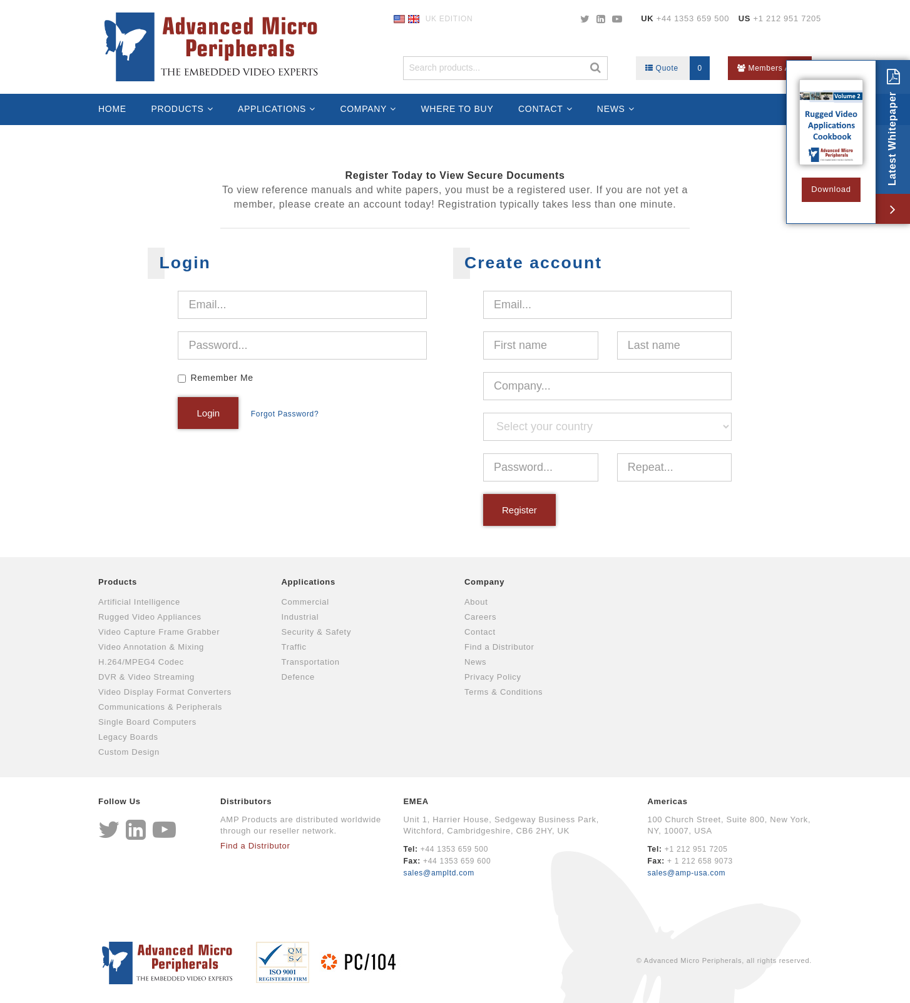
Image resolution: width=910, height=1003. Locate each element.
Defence (298, 677)
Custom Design (129, 752)
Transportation (311, 662)
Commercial (305, 602)
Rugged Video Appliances (150, 617)
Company (363, 109)
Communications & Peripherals (160, 707)
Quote (677, 68)
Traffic (294, 647)
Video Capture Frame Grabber (159, 632)
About (476, 602)
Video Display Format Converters (165, 692)
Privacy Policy (492, 677)
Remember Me (221, 378)
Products (177, 109)
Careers (480, 617)
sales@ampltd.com (439, 873)
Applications (272, 109)
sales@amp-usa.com (686, 873)
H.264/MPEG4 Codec (141, 662)
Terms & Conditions (503, 692)
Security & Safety (317, 632)
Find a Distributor (499, 647)
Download (831, 189)
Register (519, 510)
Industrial (300, 617)
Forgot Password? (285, 414)
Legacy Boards (128, 737)
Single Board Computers (147, 722)
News (611, 109)
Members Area (769, 68)
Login (208, 413)
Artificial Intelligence (139, 602)
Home (112, 109)
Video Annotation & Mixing (151, 647)
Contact (540, 109)
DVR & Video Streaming (146, 677)
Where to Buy (457, 109)
